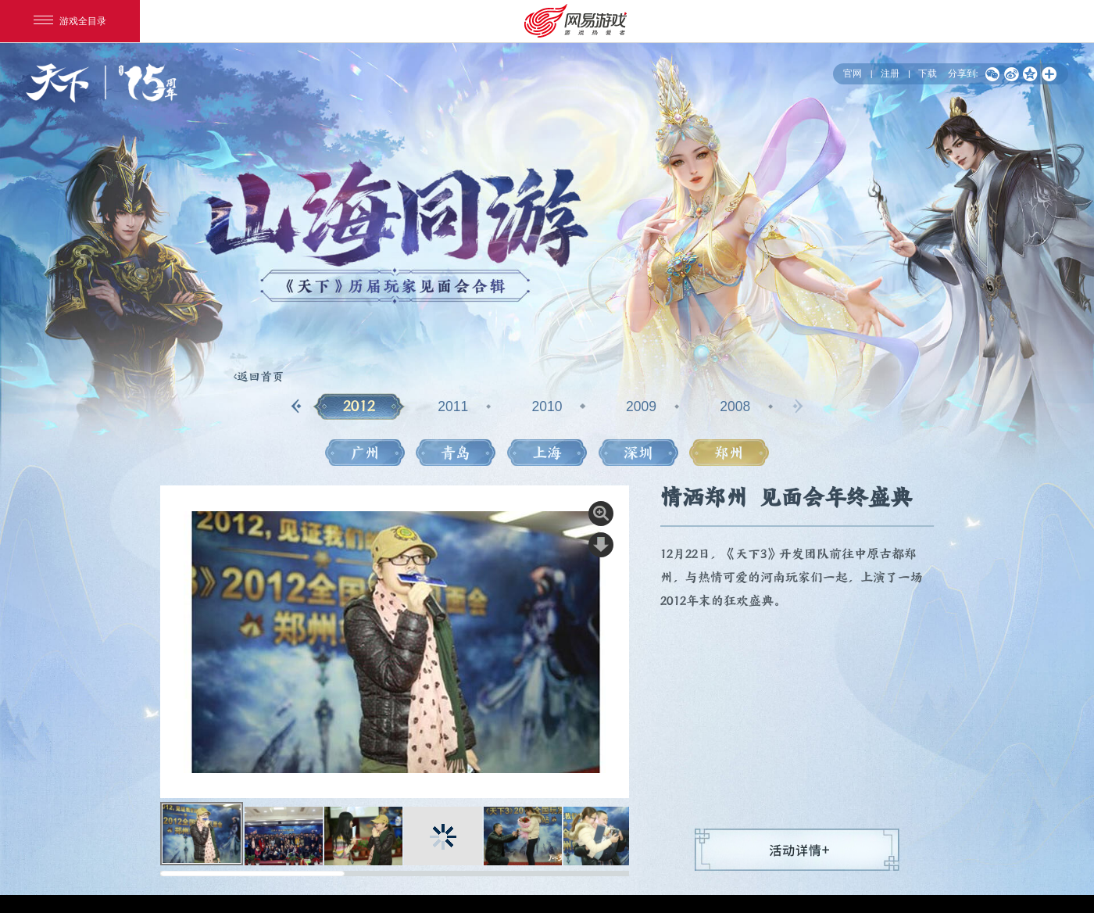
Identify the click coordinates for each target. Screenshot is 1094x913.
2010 (547, 406)
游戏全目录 (70, 21)
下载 (927, 73)
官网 (852, 73)
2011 (453, 406)
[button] (296, 406)
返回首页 (260, 377)
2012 (359, 406)
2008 (735, 406)
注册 (890, 73)
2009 (641, 406)
